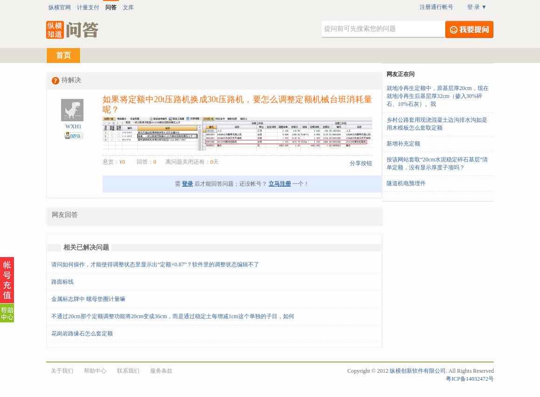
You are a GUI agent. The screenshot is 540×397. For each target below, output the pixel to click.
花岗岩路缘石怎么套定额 (82, 333)
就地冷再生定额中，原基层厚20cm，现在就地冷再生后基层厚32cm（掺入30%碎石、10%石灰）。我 (438, 96)
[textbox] (383, 29)
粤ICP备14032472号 (470, 379)
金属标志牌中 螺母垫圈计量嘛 (88, 299)
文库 (128, 7)
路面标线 (62, 282)
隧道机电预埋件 (406, 183)
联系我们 (128, 371)
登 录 (477, 7)
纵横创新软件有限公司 (418, 371)
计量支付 (88, 7)
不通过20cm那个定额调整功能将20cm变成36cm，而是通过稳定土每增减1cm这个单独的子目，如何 (172, 316)
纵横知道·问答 (73, 30)
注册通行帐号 (436, 7)
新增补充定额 (403, 143)
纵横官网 (59, 7)
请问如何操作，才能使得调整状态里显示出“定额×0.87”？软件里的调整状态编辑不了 (155, 264)
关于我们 (62, 371)
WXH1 (73, 126)
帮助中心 (95, 371)
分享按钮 (361, 163)
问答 (111, 7)
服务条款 (161, 371)
